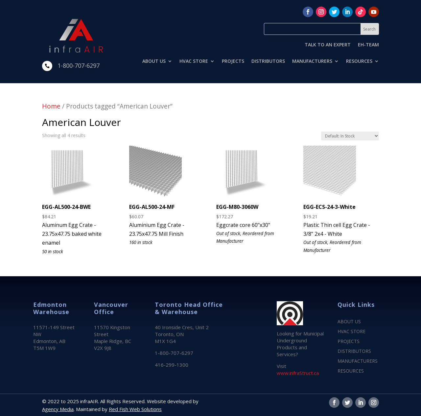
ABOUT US (154, 61)
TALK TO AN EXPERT (328, 45)
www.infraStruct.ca (298, 373)
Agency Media (58, 409)
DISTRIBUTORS (268, 61)
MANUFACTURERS (312, 61)
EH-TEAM (368, 45)
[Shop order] (350, 136)
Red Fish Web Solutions (135, 409)
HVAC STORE (193, 61)
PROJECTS (233, 61)
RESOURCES (359, 61)
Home (51, 106)
